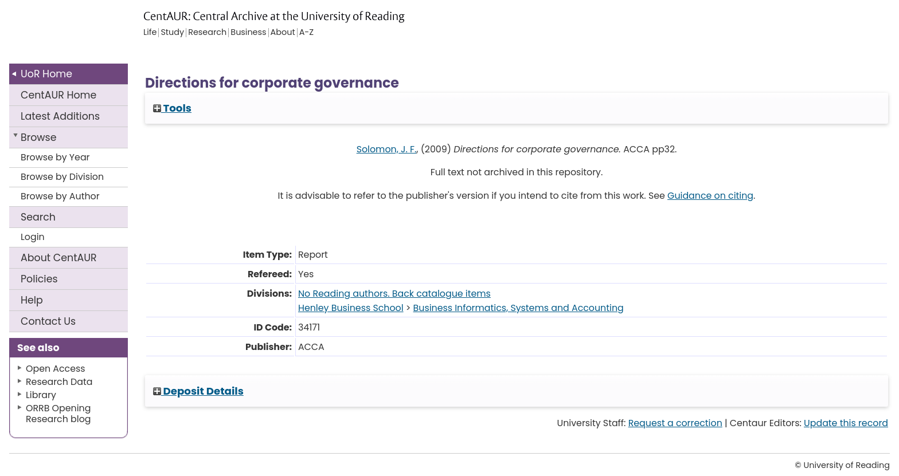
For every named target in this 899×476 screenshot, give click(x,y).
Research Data (59, 381)
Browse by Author (60, 196)
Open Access (55, 368)
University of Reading (99, 33)
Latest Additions (60, 116)
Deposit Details (198, 391)
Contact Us (48, 321)
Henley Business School (351, 307)
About (59, 258)
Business (248, 32)
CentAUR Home (58, 95)
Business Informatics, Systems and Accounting (518, 307)
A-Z (306, 32)
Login (33, 236)
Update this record (846, 423)
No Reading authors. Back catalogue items (394, 293)
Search (38, 217)
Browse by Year (55, 157)
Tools (172, 108)
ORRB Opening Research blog (58, 414)
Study (172, 32)
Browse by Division (62, 176)
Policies (39, 279)
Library (41, 395)
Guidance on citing (710, 195)
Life (150, 32)
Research (207, 32)
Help (32, 300)
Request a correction (675, 423)
